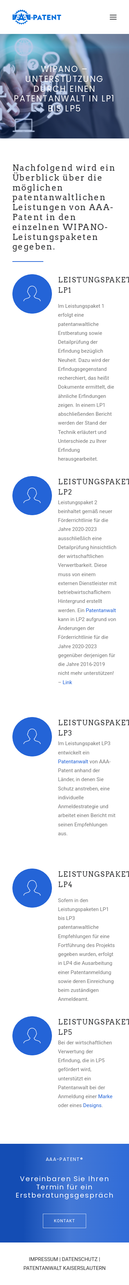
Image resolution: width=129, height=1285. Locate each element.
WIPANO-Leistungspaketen (60, 232)
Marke (105, 1096)
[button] (113, 17)
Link (67, 682)
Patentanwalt (101, 610)
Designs (92, 1105)
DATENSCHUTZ (80, 1259)
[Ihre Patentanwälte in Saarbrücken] (36, 17)
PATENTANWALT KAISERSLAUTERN (64, 1268)
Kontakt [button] (64, 1221)
